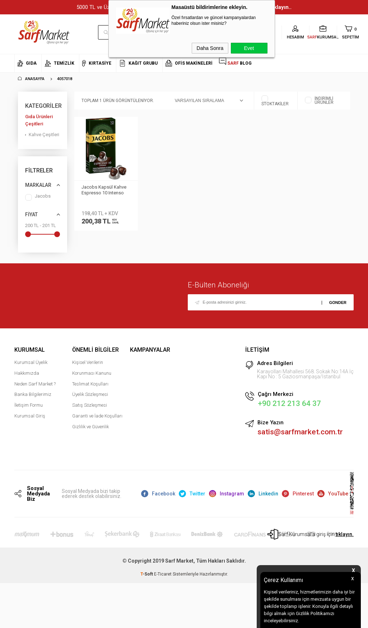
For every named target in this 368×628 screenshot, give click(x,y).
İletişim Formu (28, 405)
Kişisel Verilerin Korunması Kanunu (91, 368)
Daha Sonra (210, 48)
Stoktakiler (275, 100)
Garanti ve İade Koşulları (97, 416)
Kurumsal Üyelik (30, 362)
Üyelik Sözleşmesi (90, 394)
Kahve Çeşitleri (44, 134)
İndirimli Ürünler (319, 101)
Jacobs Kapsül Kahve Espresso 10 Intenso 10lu (103, 190)
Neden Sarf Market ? (35, 384)
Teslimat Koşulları (90, 384)
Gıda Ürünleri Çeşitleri (39, 120)
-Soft (147, 574)
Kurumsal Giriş (29, 416)
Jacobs (38, 197)
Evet (249, 48)
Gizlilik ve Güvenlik (90, 426)
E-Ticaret (163, 574)
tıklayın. (345, 534)
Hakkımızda (26, 373)
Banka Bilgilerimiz (32, 394)
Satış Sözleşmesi (89, 405)
